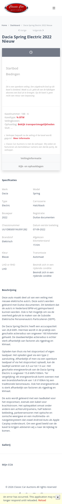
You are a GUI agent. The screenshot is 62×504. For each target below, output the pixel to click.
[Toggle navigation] (53, 8)
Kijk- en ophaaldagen (31, 166)
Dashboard (15, 25)
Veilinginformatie (31, 158)
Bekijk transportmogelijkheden (36, 124)
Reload (42, 500)
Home (4, 25)
